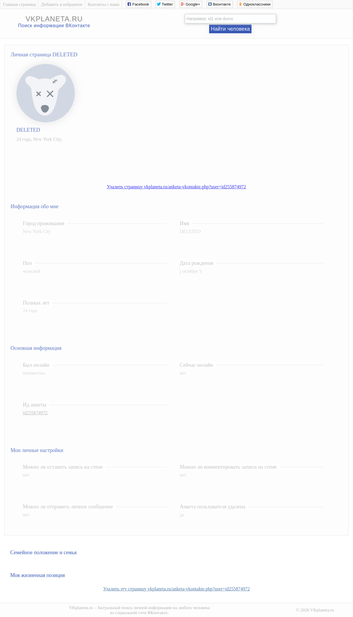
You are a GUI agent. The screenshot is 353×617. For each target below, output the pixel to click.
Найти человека (230, 29)
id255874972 (35, 412)
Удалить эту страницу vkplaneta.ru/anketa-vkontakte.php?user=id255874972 (176, 588)
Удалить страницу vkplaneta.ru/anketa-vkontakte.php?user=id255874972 (176, 186)
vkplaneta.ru (53, 19)
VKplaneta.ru (81, 607)
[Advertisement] (182, 160)
